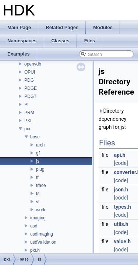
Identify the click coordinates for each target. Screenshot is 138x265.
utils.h (121, 224)
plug (40, 169)
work (40, 209)
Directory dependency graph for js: (112, 119)
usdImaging (41, 234)
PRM (29, 112)
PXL (28, 120)
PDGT (30, 96)
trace (41, 185)
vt (37, 201)
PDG (29, 80)
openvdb (32, 64)
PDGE (30, 88)
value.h (122, 241)
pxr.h (35, 250)
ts (37, 193)
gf (38, 153)
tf (37, 177)
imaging (38, 217)
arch (40, 145)
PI (26, 104)
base (35, 136)
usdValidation (43, 242)
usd (33, 226)
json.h (121, 189)
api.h (119, 155)
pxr (27, 128)
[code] (121, 163)
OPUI (29, 72)
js (37, 161)
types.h (122, 207)
